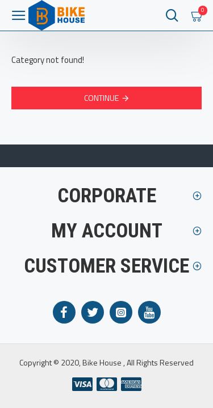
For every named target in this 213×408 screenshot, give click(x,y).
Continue (101, 98)
